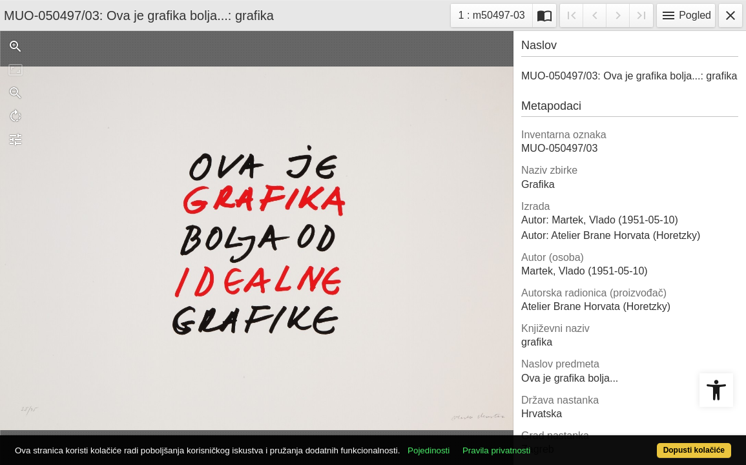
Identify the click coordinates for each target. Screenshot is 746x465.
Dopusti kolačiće (653, 443)
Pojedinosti (466, 443)
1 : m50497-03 (495, 14)
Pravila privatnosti (534, 443)
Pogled (686, 15)
